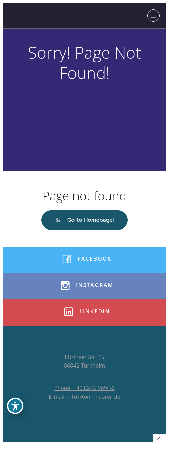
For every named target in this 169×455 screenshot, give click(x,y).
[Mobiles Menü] (153, 15)
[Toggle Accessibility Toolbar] (15, 406)
